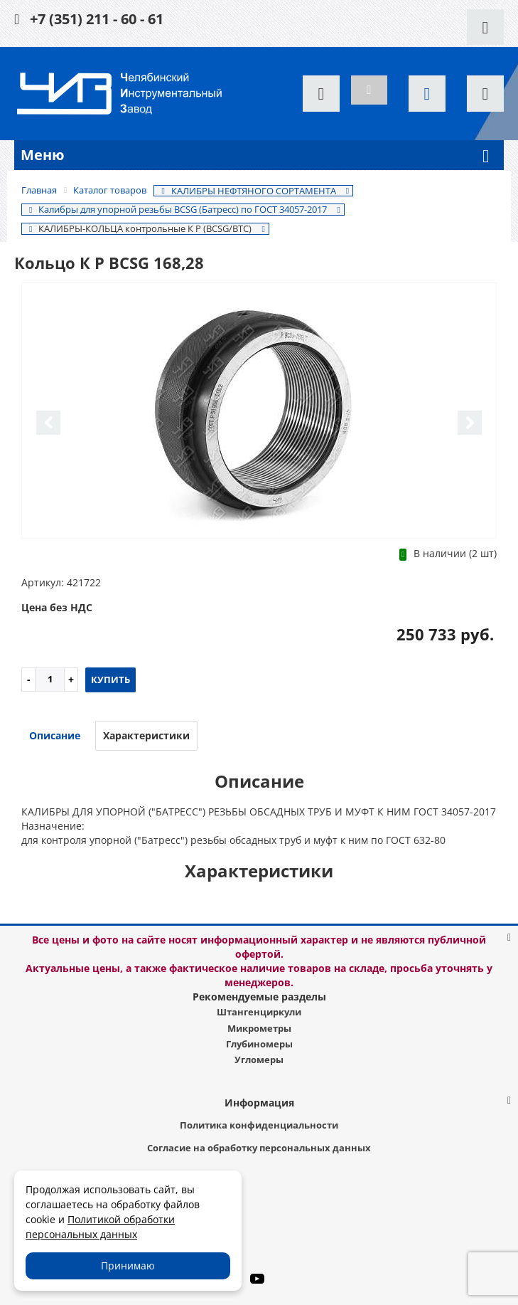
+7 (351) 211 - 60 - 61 (96, 18)
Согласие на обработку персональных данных (259, 1147)
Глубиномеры (259, 1043)
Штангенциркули (259, 1011)
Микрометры (259, 1028)
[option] (259, 411)
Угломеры (259, 1059)
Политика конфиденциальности (259, 1125)
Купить (110, 679)
